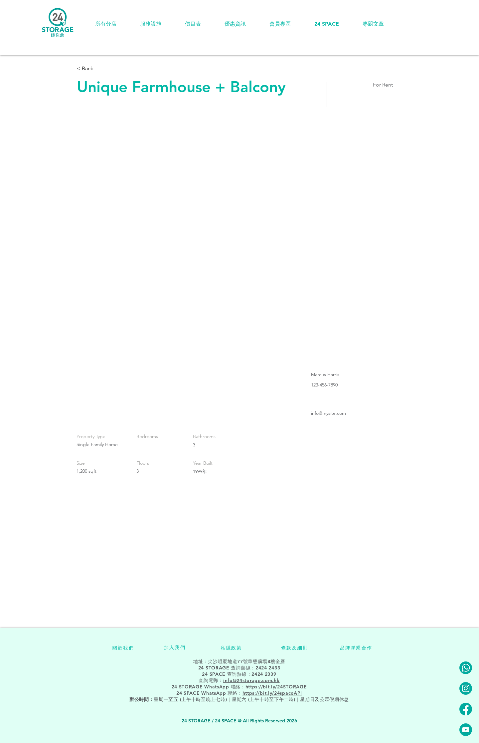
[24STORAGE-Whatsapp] (465, 667)
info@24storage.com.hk (251, 680)
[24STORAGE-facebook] (465, 709)
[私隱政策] (231, 647)
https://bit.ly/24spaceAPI (272, 693)
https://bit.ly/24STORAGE (276, 687)
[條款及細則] (294, 647)
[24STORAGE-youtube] (465, 729)
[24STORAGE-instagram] (465, 688)
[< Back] (100, 69)
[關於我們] (123, 647)
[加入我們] (174, 647)
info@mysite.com (328, 413)
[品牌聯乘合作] (356, 647)
